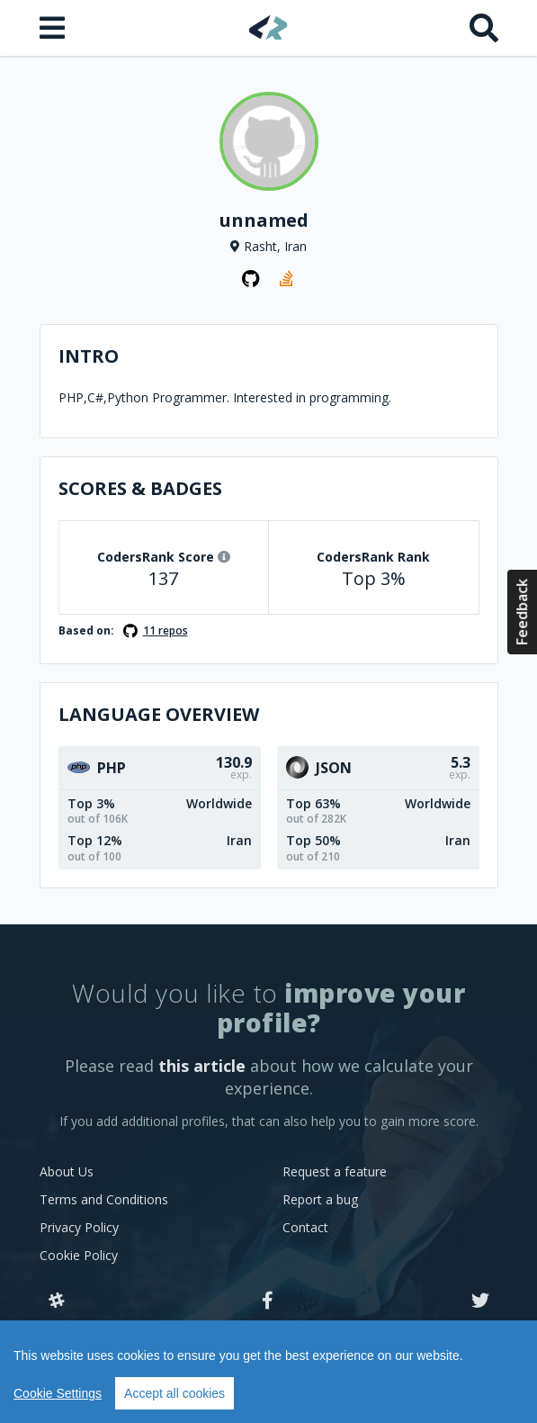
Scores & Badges (140, 488)
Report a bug (320, 1199)
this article (202, 1065)
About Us (67, 1171)
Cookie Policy (79, 1255)
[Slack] (57, 1301)
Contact (305, 1227)
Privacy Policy (79, 1227)
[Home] (268, 27)
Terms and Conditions (104, 1199)
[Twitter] (480, 1301)
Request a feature (334, 1171)
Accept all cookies (174, 1393)
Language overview (158, 714)
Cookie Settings (57, 1393)
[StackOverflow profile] (287, 279)
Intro (88, 356)
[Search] (484, 28)
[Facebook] (267, 1301)
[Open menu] (54, 28)
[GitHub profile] (251, 279)
